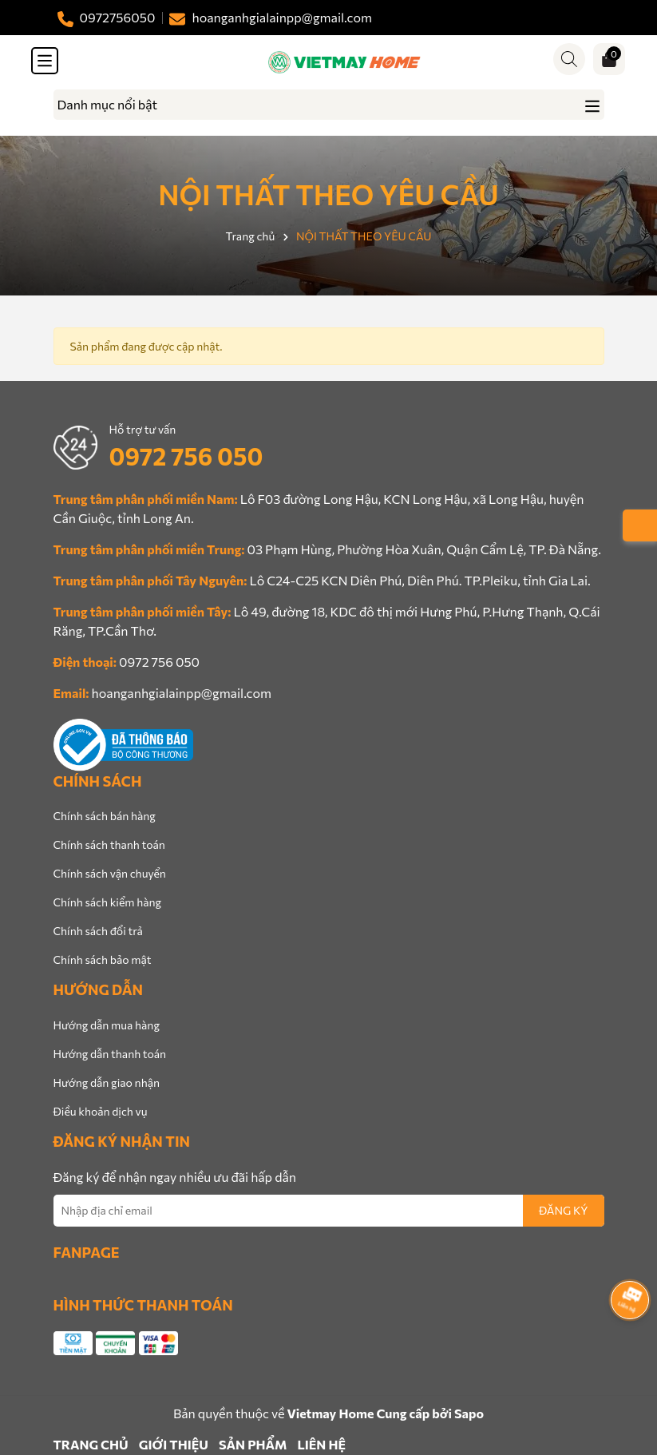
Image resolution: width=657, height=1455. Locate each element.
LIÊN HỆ (322, 1444)
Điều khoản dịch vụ (100, 1111)
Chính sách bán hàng (104, 816)
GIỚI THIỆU (173, 1444)
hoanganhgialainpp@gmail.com (181, 692)
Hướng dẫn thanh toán (110, 1054)
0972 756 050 (186, 455)
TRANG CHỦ (91, 1444)
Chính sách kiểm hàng (107, 902)
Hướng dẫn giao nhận (106, 1082)
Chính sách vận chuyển (109, 873)
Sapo (469, 1413)
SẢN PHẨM (253, 1444)
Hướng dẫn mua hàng (106, 1025)
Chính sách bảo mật (102, 959)
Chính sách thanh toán (109, 844)
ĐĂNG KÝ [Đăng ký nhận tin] (563, 1210)
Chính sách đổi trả (98, 931)
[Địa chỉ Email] (328, 1211)
